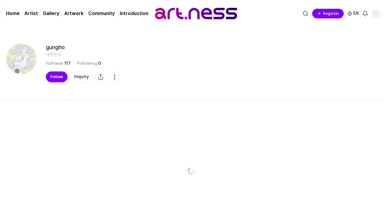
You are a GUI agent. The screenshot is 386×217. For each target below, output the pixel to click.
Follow (56, 76)
